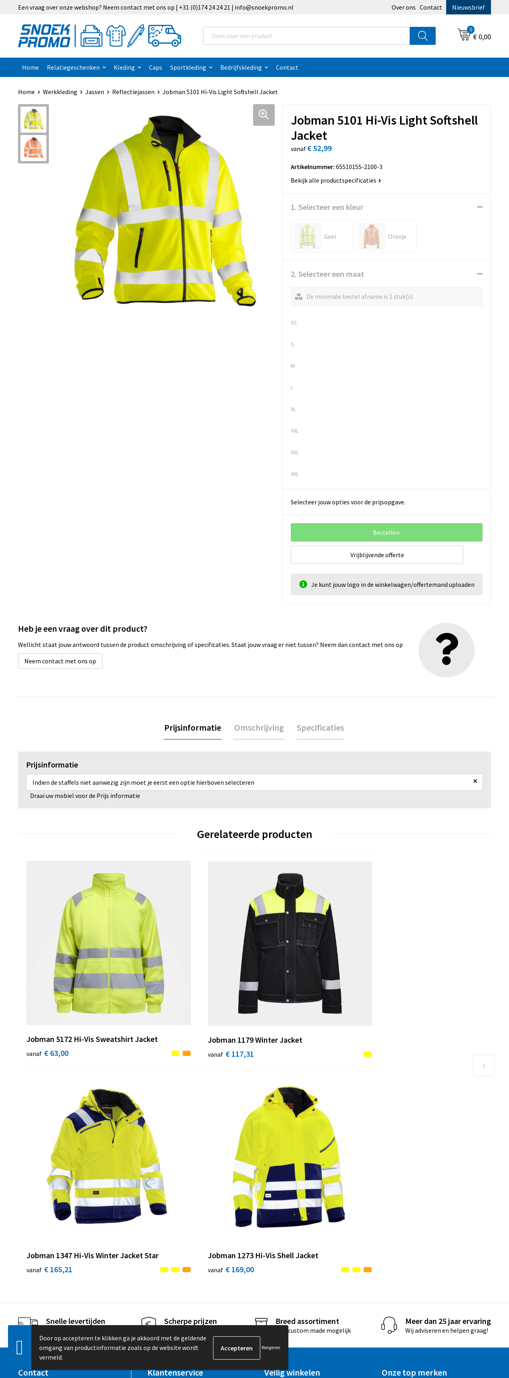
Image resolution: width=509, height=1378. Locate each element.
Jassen (94, 92)
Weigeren (271, 1347)
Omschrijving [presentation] (259, 727)
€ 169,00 (404, 1002)
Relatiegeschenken (73, 67)
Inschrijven (458, 1303)
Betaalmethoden (171, 1170)
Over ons (404, 7)
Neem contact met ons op (60, 661)
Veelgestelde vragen (175, 1158)
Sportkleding (188, 67)
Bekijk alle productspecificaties (336, 180)
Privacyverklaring (288, 1146)
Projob (391, 1158)
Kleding (124, 67)
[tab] (193, 728)
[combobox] (306, 36)
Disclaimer (279, 1158)
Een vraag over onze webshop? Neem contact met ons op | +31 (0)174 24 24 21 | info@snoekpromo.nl (156, 7)
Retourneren (165, 1182)
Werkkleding (60, 92)
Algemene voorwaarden (296, 1121)
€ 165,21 (286, 1002)
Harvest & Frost (403, 1146)
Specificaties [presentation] (319, 727)
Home (30, 67)
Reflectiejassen (133, 92)
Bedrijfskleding (241, 67)
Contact (431, 7)
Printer (392, 1133)
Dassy (389, 1121)
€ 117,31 (168, 990)
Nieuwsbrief (468, 7)
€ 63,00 (47, 1002)
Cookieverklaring (287, 1133)
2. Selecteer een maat (327, 274)
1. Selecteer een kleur (327, 207)
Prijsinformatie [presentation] (193, 727)
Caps (155, 67)
